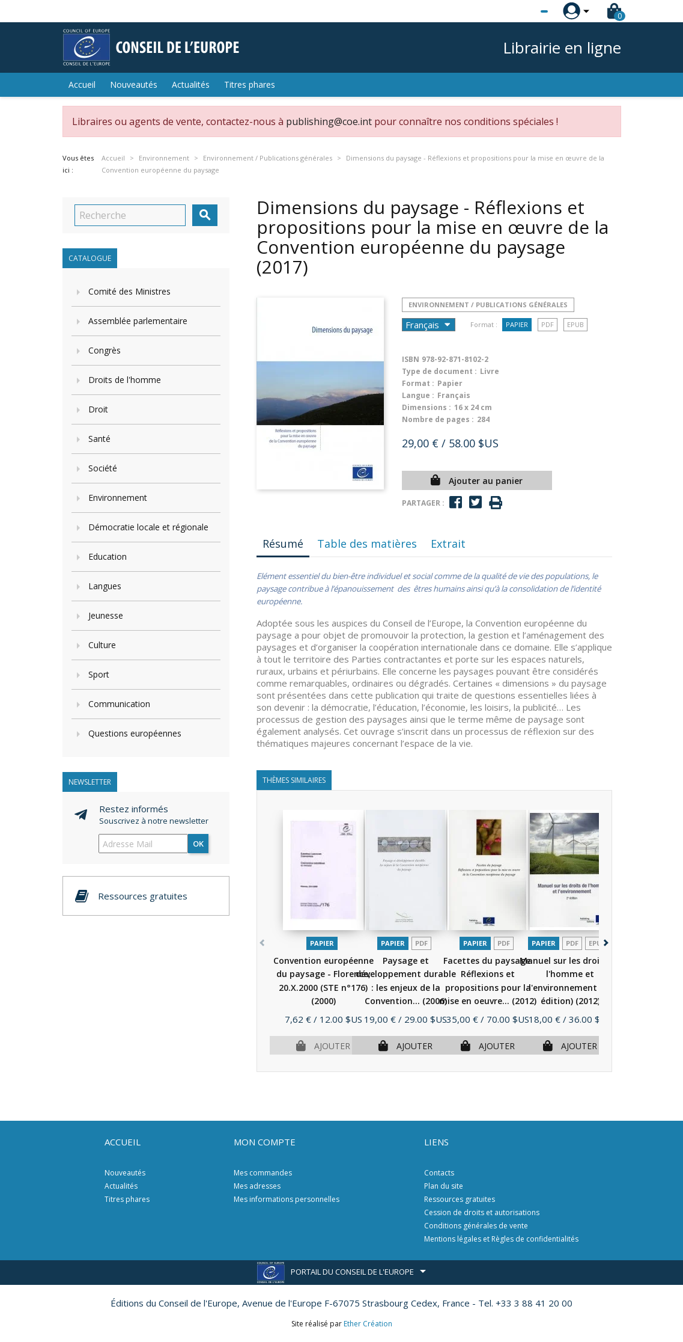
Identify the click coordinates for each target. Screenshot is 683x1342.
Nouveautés (133, 84)
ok (198, 843)
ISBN (410, 359)
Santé (99, 438)
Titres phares (249, 84)
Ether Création (368, 1324)
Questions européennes (134, 733)
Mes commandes (263, 1173)
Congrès (104, 350)
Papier (517, 324)
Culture (102, 645)
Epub (575, 324)
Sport (98, 674)
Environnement (117, 497)
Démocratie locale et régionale (148, 527)
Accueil (82, 84)
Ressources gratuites (459, 1199)
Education (107, 556)
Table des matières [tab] (367, 543)
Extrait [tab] (448, 543)
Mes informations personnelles (286, 1199)
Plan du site (443, 1186)
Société (102, 468)
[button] (605, 940)
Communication (119, 703)
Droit (98, 409)
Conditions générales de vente (476, 1226)
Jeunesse (105, 615)
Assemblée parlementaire (137, 320)
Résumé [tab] (283, 543)
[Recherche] (130, 215)
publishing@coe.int (329, 121)
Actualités (191, 84)
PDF (547, 324)
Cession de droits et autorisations (481, 1212)
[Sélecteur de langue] (520, 11)
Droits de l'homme (124, 379)
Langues (104, 586)
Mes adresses (257, 1186)
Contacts (439, 1173)
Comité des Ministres (129, 291)
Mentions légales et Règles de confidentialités (501, 1239)
